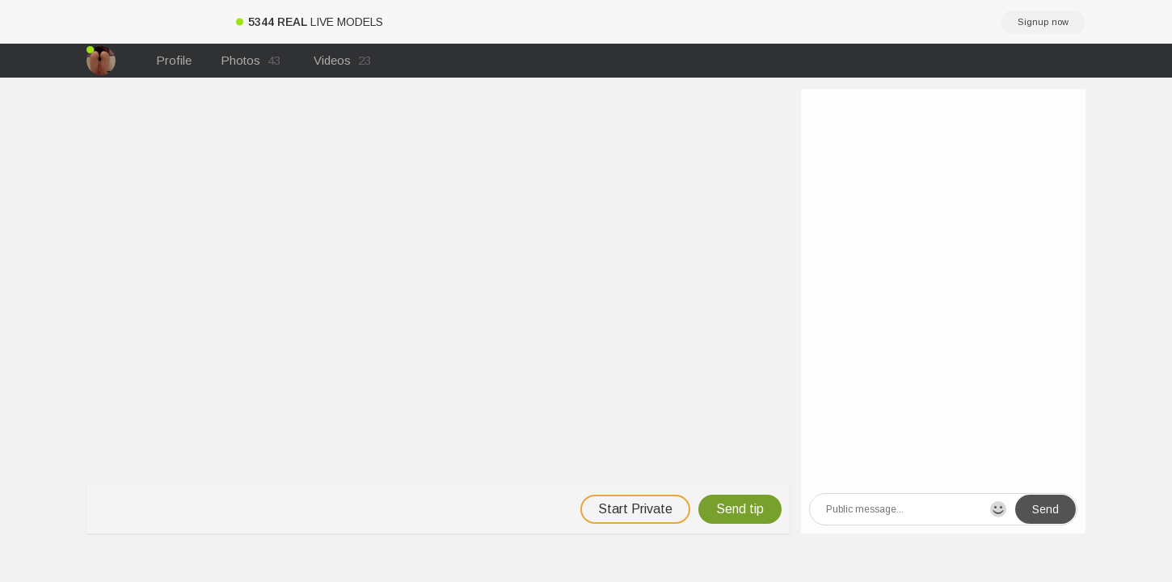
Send (1045, 509)
